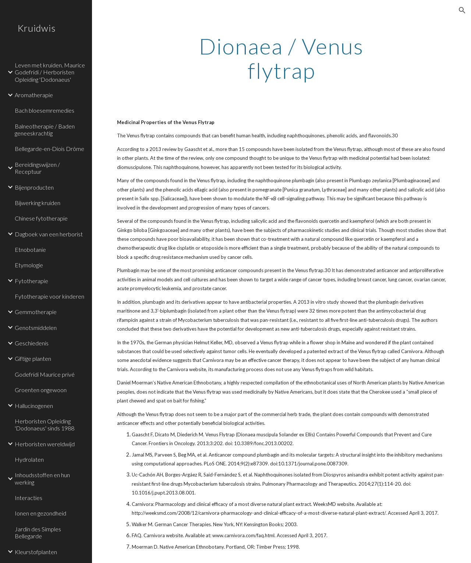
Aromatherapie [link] (34, 94)
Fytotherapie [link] (31, 280)
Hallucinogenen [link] (34, 405)
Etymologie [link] (29, 264)
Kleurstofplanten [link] (36, 551)
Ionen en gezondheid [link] (40, 513)
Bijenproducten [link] (34, 187)
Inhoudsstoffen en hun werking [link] (42, 478)
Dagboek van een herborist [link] (49, 234)
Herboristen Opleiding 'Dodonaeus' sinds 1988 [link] (44, 425)
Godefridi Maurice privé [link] (45, 374)
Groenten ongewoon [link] (41, 389)
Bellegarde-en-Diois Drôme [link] (49, 148)
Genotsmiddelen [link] (36, 327)
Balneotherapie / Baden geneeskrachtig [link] (45, 130)
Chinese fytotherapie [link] (41, 218)
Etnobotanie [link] (30, 249)
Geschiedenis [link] (32, 342)
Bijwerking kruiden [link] (37, 202)
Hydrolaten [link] (29, 459)
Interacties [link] (28, 497)
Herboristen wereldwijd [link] (45, 443)
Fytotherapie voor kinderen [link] (49, 296)
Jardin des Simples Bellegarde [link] (38, 532)
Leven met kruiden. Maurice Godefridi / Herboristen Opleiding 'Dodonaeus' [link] (50, 72)
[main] (281, 58)
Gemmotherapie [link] (36, 311)
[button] (462, 10)
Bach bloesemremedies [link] (44, 110)
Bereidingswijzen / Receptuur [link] (37, 168)
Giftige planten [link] (33, 358)
